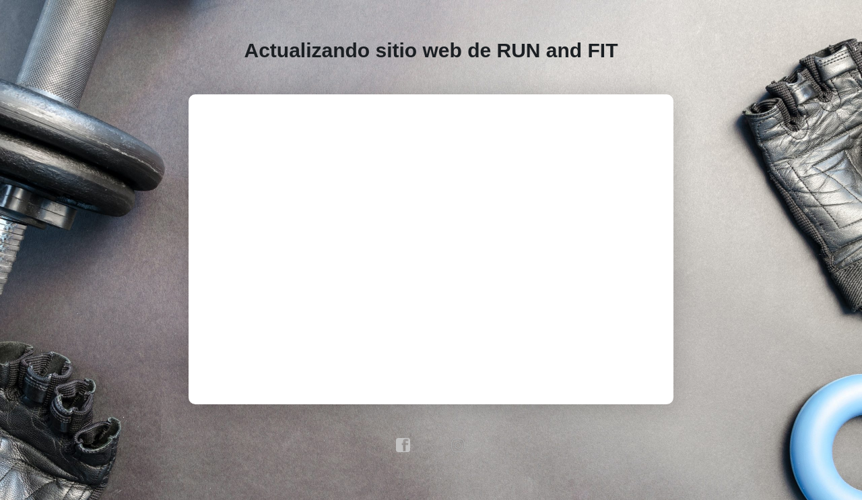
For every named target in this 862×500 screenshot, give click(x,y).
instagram (458, 445)
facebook (403, 445)
